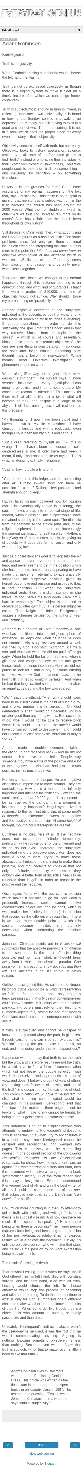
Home (41, 1445)
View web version (41, 1453)
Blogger (49, 1463)
